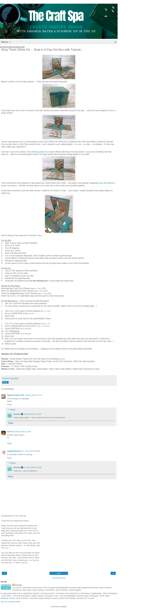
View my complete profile (10, 602)
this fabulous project (36, 152)
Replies (13, 410)
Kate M (10, 432)
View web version (59, 578)
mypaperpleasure (14, 451)
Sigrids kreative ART (15, 395)
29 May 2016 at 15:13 (33, 395)
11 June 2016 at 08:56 (31, 451)
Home (59, 573)
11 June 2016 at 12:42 (32, 467)
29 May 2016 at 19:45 (32, 414)
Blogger (63, 607)
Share (5, 382)
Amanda (16, 414)
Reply (9, 405)
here (15, 144)
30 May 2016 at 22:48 (22, 432)
